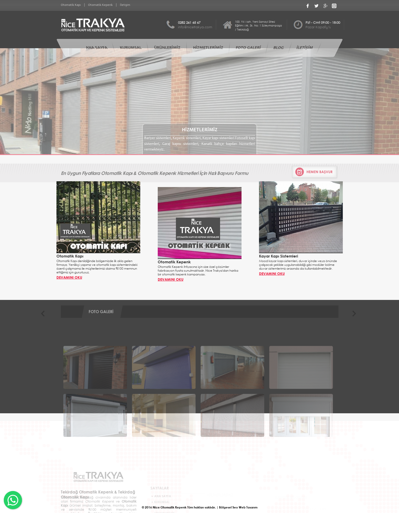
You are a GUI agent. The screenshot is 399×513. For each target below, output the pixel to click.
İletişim (125, 4)
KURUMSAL (130, 48)
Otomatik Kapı (71, 4)
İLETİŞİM (304, 48)
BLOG (278, 48)
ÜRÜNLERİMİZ (167, 48)
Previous (45, 318)
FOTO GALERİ (248, 48)
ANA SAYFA (96, 48)
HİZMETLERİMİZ (208, 48)
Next (356, 318)
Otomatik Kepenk (100, 4)
